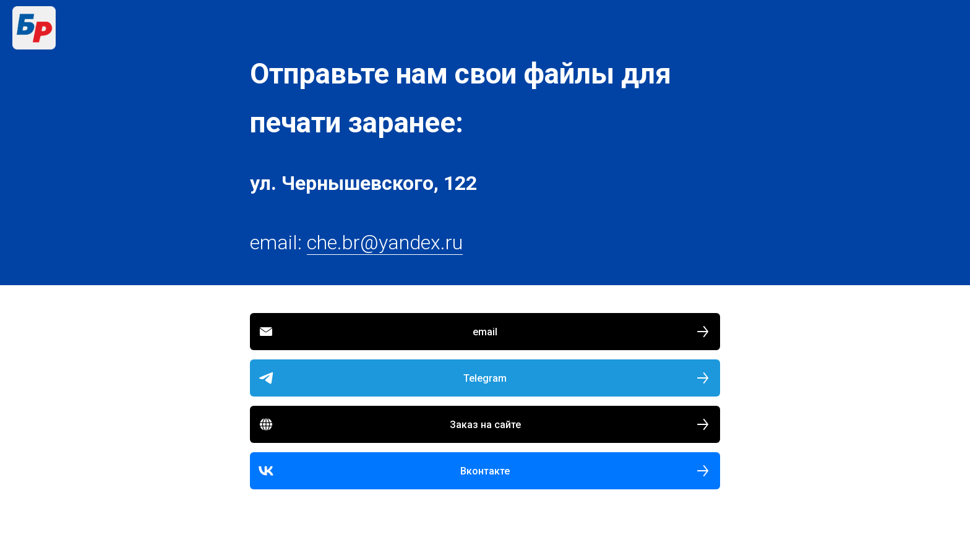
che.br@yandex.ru (385, 242)
